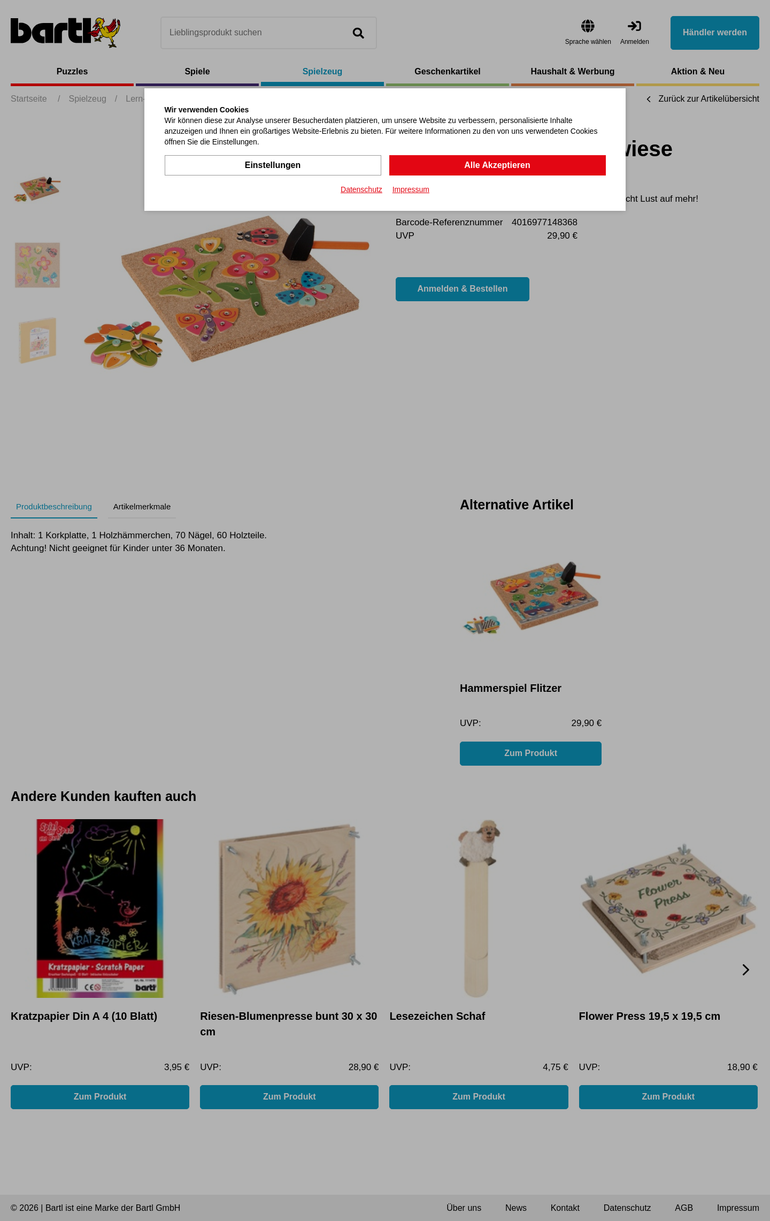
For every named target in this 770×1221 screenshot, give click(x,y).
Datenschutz (361, 189)
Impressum (410, 189)
